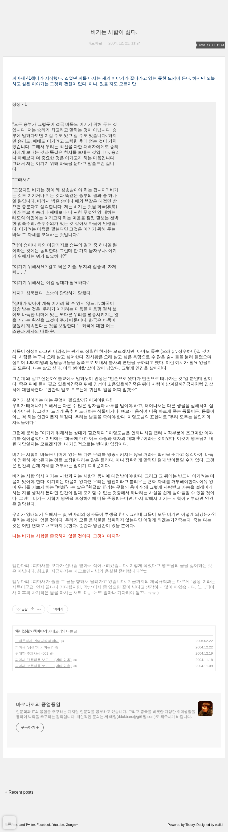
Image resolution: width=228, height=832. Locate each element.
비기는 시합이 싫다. (114, 32)
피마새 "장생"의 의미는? (34, 647)
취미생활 (23, 631)
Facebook (44, 825)
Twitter (30, 825)
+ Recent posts (19, 792)
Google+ (72, 825)
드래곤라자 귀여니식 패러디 (37, 641)
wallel (219, 825)
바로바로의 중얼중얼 (38, 704)
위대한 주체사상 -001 (31, 653)
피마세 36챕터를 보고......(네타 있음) (43, 666)
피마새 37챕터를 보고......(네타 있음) (43, 660)
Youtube (58, 825)
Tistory (190, 825)
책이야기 (40, 631)
